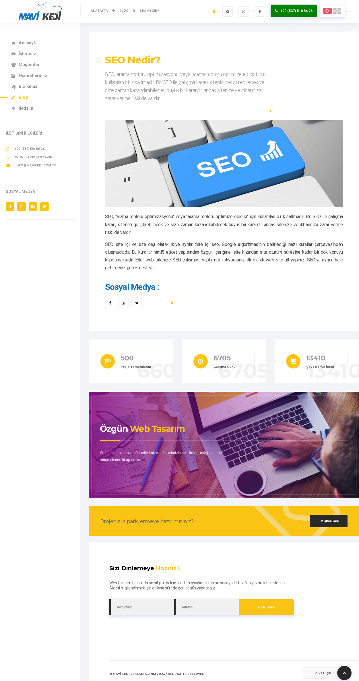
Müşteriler (29, 64)
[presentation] (153, 629)
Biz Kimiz (28, 86)
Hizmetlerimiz (33, 75)
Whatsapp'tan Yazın (29, 157)
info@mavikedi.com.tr (31, 166)
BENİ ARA (266, 607)
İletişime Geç (329, 521)
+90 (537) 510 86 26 (296, 11)
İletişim (26, 108)
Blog (23, 97)
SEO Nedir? (132, 60)
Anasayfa (28, 42)
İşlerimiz (27, 53)
